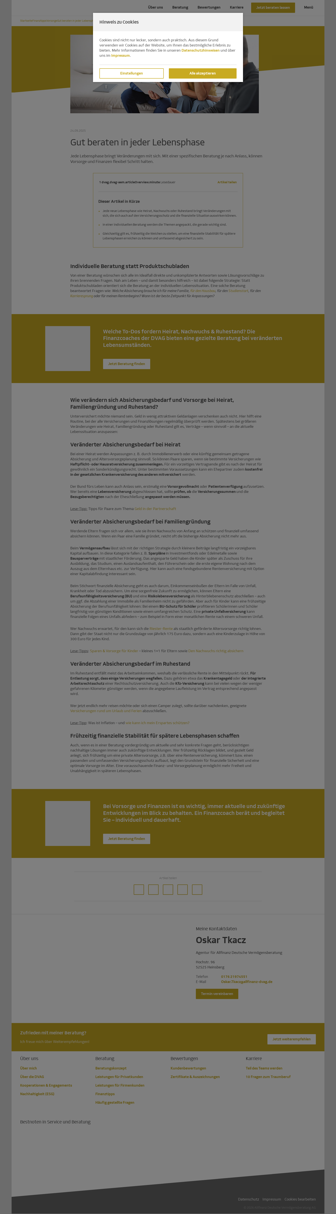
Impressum (120, 55)
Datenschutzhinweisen (201, 50)
